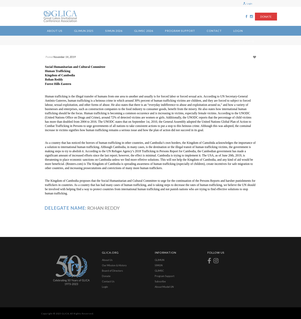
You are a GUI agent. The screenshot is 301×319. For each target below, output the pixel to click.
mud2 (248, 41)
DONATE (266, 16)
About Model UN (164, 286)
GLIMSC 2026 (143, 30)
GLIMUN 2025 (83, 30)
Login (247, 3)
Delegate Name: (65, 208)
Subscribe (160, 281)
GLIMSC (159, 270)
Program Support (180, 30)
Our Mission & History (114, 265)
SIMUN (159, 265)
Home (239, 41)
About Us (54, 30)
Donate (106, 276)
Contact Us (108, 281)
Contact (214, 30)
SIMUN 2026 (113, 30)
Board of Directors (112, 270)
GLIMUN (159, 259)
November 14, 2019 (64, 56)
